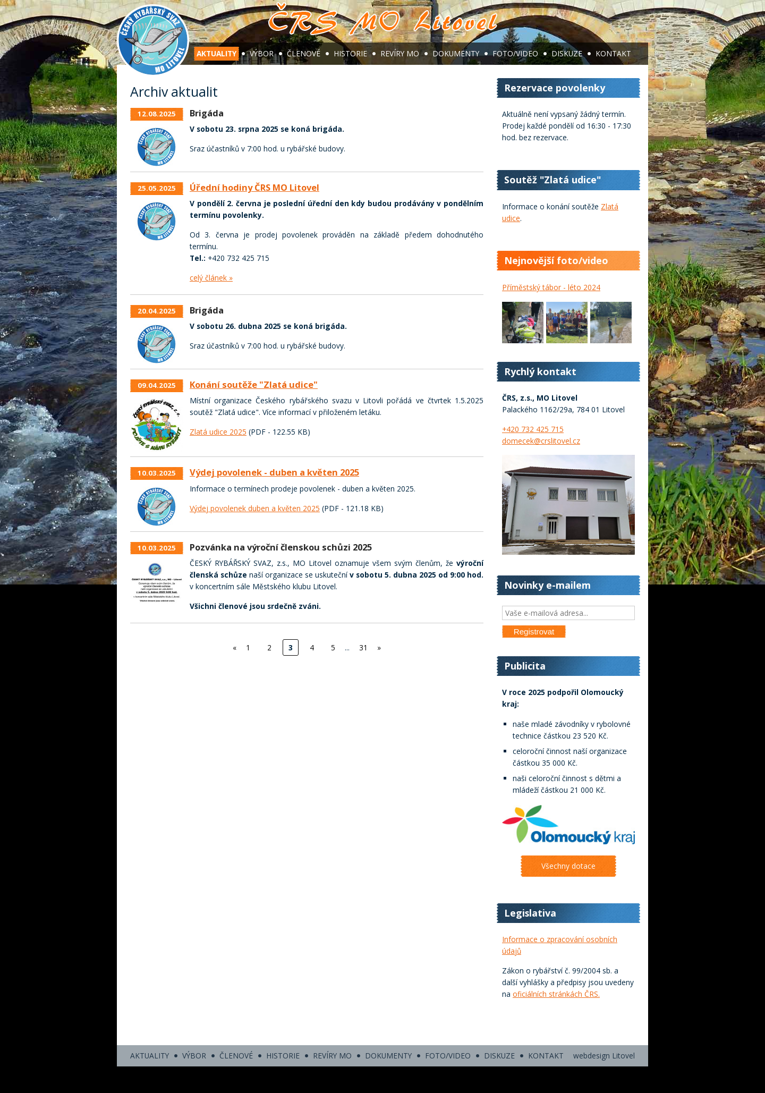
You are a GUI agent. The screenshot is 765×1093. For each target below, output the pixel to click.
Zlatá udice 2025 (218, 432)
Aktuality (216, 53)
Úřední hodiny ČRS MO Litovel (254, 187)
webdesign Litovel (604, 1055)
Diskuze (566, 53)
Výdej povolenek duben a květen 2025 (255, 508)
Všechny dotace (568, 866)
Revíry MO (399, 53)
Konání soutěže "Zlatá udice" (254, 384)
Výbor (262, 53)
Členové (303, 53)
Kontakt (613, 53)
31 (363, 647)
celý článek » (211, 278)
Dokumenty (455, 53)
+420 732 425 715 (533, 429)
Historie (350, 53)
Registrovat (534, 631)
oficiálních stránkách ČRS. (556, 994)
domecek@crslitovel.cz (541, 441)
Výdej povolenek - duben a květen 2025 (274, 472)
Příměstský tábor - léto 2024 (551, 287)
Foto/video (515, 53)
